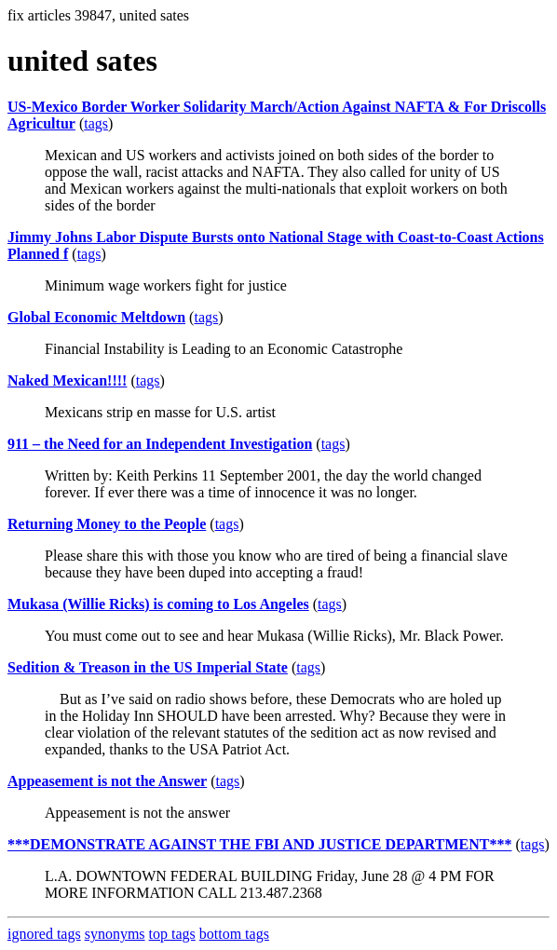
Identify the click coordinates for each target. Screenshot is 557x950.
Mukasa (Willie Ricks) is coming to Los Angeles (158, 604)
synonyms (115, 934)
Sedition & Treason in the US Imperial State (147, 667)
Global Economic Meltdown (96, 317)
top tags (172, 934)
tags (96, 123)
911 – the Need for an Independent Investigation (159, 444)
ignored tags (44, 934)
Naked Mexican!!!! (67, 380)
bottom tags (234, 934)
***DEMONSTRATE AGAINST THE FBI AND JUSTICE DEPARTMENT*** (259, 844)
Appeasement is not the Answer (107, 781)
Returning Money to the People (106, 524)
